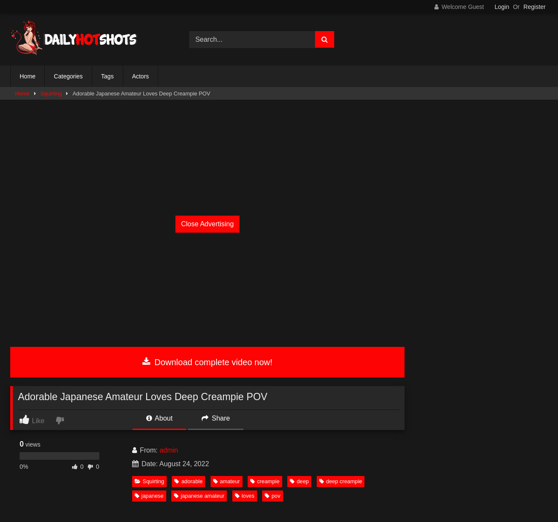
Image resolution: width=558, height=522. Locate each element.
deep (299, 481)
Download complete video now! (207, 362)
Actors (140, 76)
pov (272, 496)
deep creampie (340, 481)
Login (501, 6)
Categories (68, 76)
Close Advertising (207, 224)
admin (168, 450)
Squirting (51, 93)
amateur (226, 481)
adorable (188, 481)
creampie (265, 481)
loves (244, 496)
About (159, 418)
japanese (149, 496)
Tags (107, 76)
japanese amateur (199, 496)
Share (216, 418)
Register (534, 6)
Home (27, 76)
